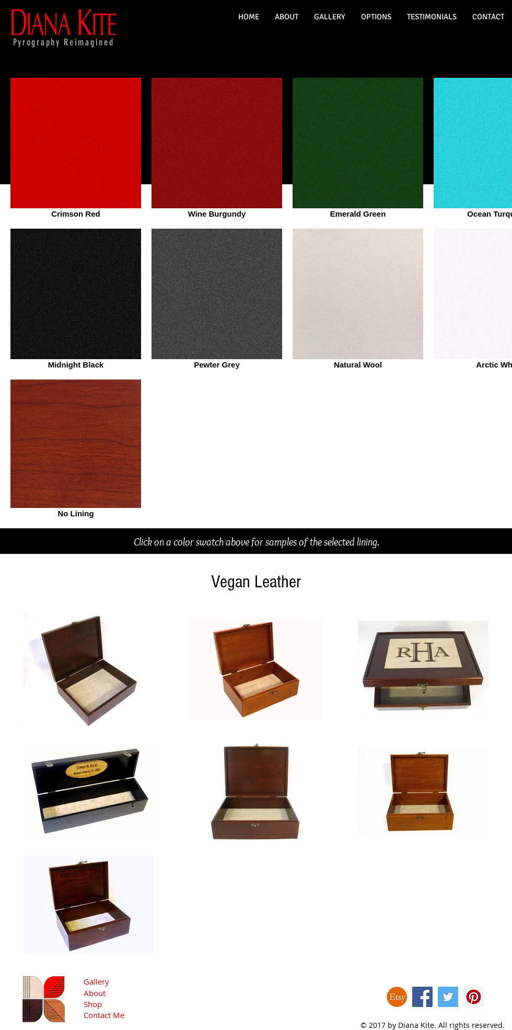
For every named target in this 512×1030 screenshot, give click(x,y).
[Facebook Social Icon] (422, 997)
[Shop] (120, 1004)
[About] (120, 993)
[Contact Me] (120, 1015)
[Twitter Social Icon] (448, 997)
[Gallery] (120, 981)
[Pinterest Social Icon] (473, 997)
